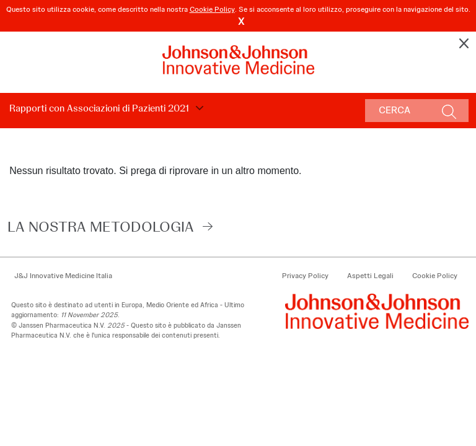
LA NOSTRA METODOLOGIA (100, 226)
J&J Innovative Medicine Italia (63, 276)
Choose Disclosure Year (198, 108)
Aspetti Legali (370, 276)
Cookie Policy (212, 9)
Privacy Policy (305, 276)
